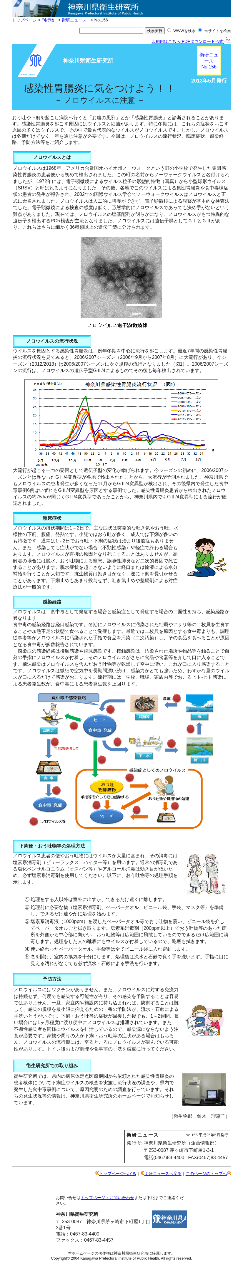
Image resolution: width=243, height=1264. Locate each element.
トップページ (24, 20)
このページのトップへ (206, 1173)
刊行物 (48, 20)
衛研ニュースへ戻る (163, 1173)
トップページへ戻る (117, 1173)
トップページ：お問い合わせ (107, 1197)
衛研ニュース (74, 20)
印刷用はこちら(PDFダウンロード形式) (191, 41)
